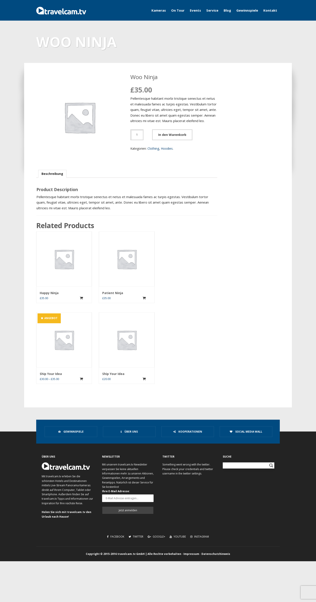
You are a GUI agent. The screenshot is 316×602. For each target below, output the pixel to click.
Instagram (199, 536)
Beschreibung (52, 174)
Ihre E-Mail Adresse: (116, 491)
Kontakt (270, 10)
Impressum (191, 554)
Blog (227, 10)
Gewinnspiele (247, 10)
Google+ (156, 536)
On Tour (178, 10)
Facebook (115, 536)
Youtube (178, 536)
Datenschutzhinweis (215, 554)
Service (212, 10)
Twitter (136, 536)
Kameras (158, 10)
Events (195, 10)
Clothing (153, 148)
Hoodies (167, 148)
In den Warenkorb (172, 135)
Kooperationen (187, 431)
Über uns (129, 431)
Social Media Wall (246, 431)
